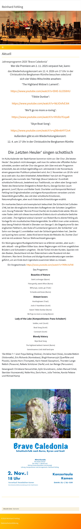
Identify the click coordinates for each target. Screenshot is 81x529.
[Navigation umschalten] (40, 47)
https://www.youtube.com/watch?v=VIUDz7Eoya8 (40, 117)
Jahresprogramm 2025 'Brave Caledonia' (24, 62)
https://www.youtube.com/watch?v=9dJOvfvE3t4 (40, 104)
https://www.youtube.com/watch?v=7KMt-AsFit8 (49, 265)
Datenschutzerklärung (9, 523)
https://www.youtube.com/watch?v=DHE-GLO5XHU (40, 91)
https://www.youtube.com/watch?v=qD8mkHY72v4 (40, 131)
